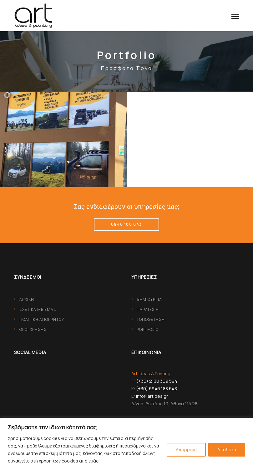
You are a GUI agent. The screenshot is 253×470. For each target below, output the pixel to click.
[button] (233, 15)
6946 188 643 (126, 224)
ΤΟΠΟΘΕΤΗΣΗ (151, 319)
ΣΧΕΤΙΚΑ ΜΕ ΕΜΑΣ (37, 309)
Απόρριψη (186, 449)
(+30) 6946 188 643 (156, 389)
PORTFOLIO (148, 329)
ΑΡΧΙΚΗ (26, 299)
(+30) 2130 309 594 (156, 381)
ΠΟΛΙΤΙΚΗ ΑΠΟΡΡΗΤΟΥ (41, 319)
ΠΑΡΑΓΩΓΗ (148, 309)
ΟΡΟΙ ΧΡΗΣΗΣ (33, 329)
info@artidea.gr (152, 396)
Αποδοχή (226, 449)
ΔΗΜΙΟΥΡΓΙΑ (149, 299)
